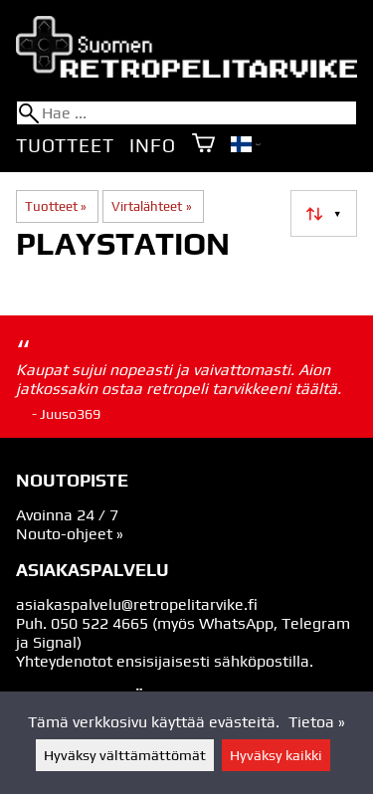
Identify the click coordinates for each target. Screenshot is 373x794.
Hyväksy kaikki (276, 755)
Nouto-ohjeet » (69, 533)
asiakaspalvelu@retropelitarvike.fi (137, 604)
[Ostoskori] (203, 144)
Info (152, 145)
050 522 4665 (99, 623)
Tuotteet (64, 145)
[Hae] (186, 112)
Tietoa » (316, 721)
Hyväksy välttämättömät (125, 755)
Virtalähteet (151, 206)
